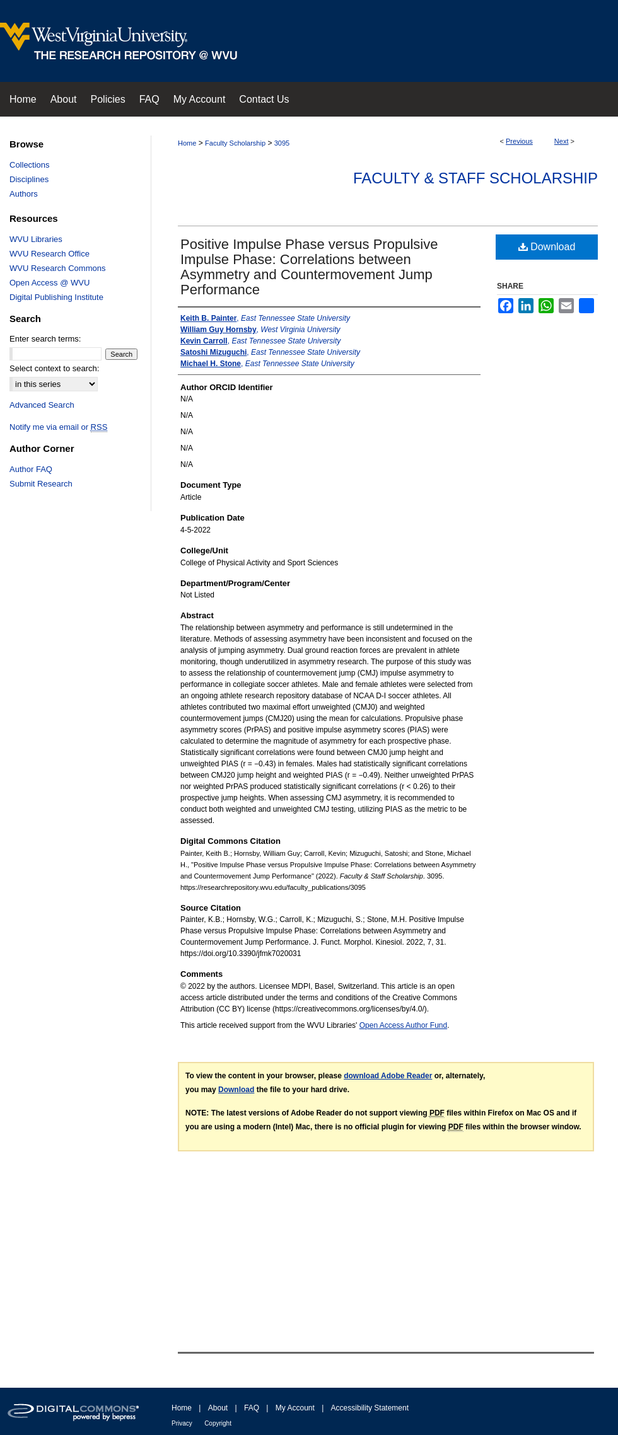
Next (561, 141)
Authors (23, 194)
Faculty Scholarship (235, 143)
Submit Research (41, 483)
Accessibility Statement (370, 1407)
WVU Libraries (35, 239)
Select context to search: (54, 368)
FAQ (251, 1407)
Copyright (217, 1423)
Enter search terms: (45, 338)
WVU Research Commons (57, 268)
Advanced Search (41, 405)
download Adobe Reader (388, 1075)
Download (547, 246)
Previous (519, 141)
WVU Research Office (49, 253)
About (218, 1407)
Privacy (182, 1423)
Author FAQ (30, 469)
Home (187, 143)
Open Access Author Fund (403, 1025)
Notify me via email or (58, 427)
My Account (295, 1407)
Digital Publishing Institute (56, 297)
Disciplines (29, 179)
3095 (281, 143)
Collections (29, 165)
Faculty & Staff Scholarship (475, 178)
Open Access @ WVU (49, 282)
